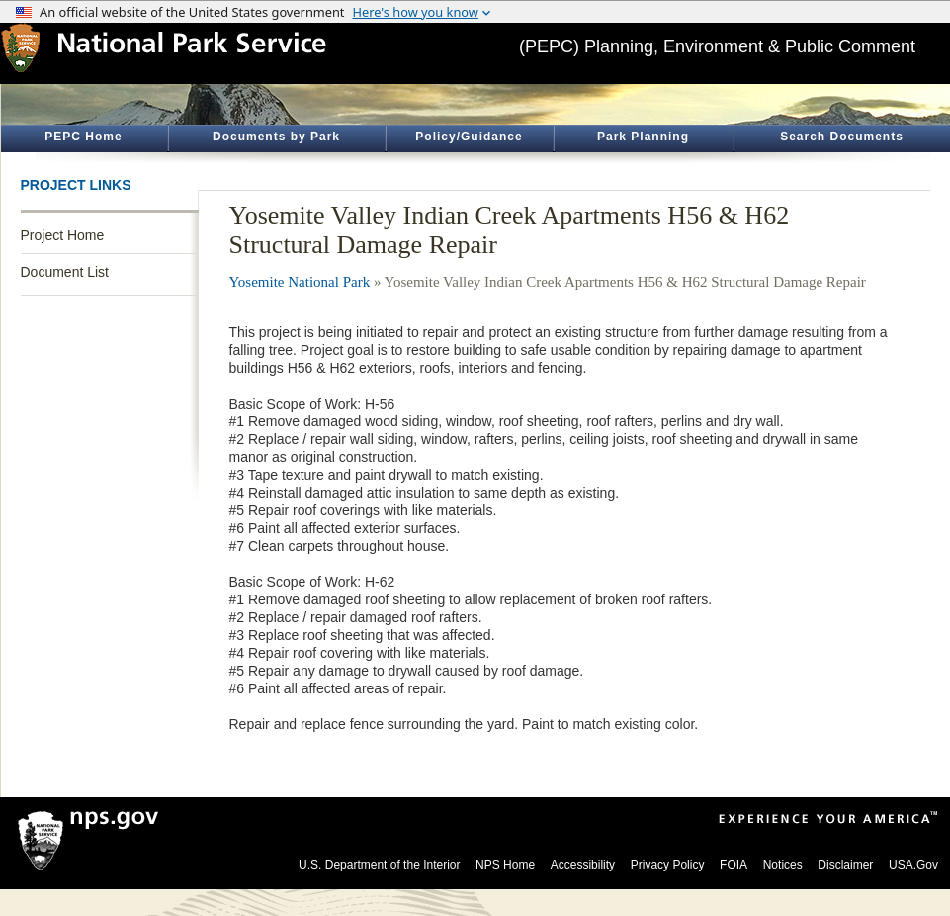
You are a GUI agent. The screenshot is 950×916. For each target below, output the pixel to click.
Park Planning (643, 136)
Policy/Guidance (468, 136)
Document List (65, 272)
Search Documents (842, 136)
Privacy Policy (668, 864)
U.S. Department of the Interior (379, 864)
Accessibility (583, 864)
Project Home (63, 235)
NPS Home (505, 864)
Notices (783, 864)
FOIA (733, 864)
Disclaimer (845, 864)
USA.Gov (913, 864)
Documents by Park (276, 136)
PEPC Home (83, 136)
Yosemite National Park (300, 282)
